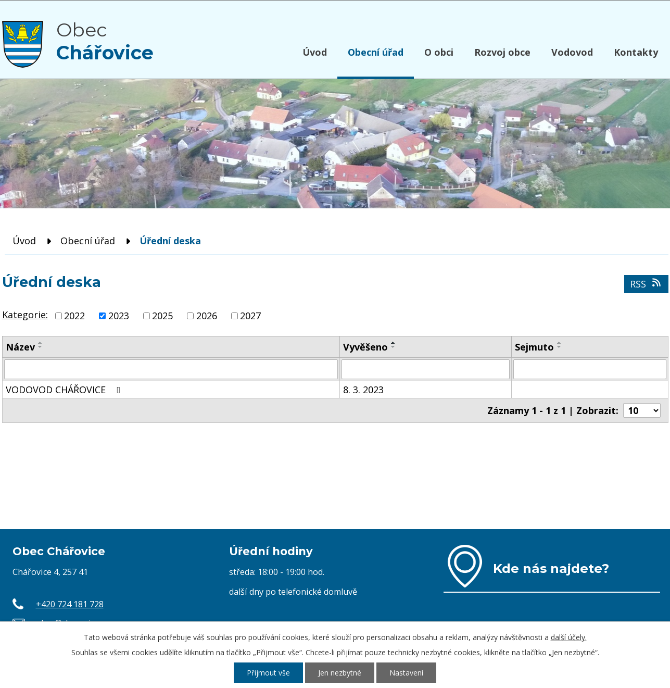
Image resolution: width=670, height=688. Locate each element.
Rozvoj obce (502, 52)
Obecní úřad (375, 52)
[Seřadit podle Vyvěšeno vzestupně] (393, 343)
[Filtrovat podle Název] (171, 369)
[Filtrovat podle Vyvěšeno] (426, 369)
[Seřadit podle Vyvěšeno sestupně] (393, 347)
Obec (105, 41)
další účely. (569, 637)
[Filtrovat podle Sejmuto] (589, 369)
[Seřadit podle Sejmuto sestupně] (559, 347)
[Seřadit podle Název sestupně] (40, 347)
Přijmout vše (268, 673)
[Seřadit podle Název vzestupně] (40, 343)
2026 (206, 315)
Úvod (314, 52)
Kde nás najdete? (551, 568)
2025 (162, 315)
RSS (646, 284)
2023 (118, 315)
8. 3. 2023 (363, 389)
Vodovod (572, 52)
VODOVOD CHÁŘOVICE (65, 389)
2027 (250, 315)
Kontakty (636, 52)
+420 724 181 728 (70, 604)
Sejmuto (534, 347)
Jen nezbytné (339, 673)
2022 (74, 315)
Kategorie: (25, 314)
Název (20, 347)
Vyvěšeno (365, 347)
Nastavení (406, 673)
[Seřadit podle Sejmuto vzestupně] (559, 343)
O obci (438, 52)
